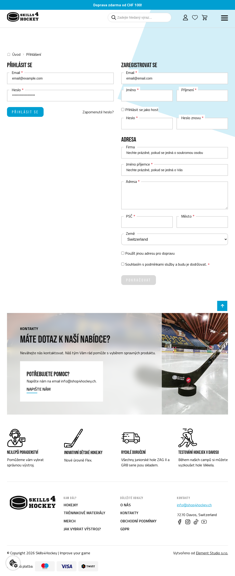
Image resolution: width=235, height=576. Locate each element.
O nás (125, 505)
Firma (130, 147)
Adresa (131, 181)
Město (186, 216)
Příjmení (187, 90)
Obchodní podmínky (138, 521)
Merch (70, 521)
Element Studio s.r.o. (212, 553)
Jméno (131, 90)
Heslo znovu (191, 118)
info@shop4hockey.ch (194, 504)
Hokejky (71, 505)
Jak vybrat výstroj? (82, 529)
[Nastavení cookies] (13, 563)
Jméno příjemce (138, 164)
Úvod (14, 54)
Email (16, 72)
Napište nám (39, 389)
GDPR (124, 529)
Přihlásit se (25, 112)
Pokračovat (138, 280)
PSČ (129, 216)
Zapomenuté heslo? (98, 112)
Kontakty (129, 513)
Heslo (16, 90)
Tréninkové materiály (84, 513)
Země (130, 233)
